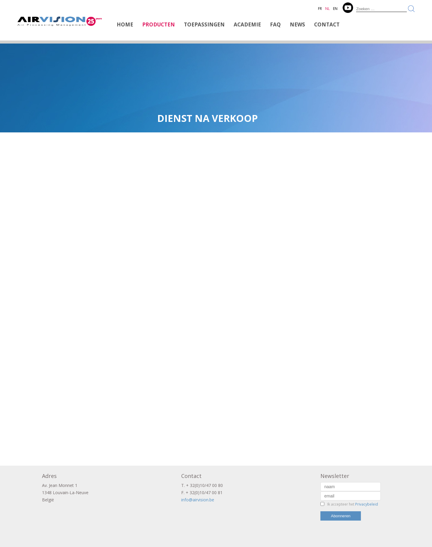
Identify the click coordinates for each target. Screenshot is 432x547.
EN (335, 8)
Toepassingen (204, 24)
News (297, 24)
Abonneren (340, 516)
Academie (247, 24)
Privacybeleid (366, 504)
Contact (327, 24)
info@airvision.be (197, 500)
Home (125, 24)
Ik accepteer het (352, 504)
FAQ (275, 24)
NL (327, 8)
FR (320, 8)
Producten (158, 24)
